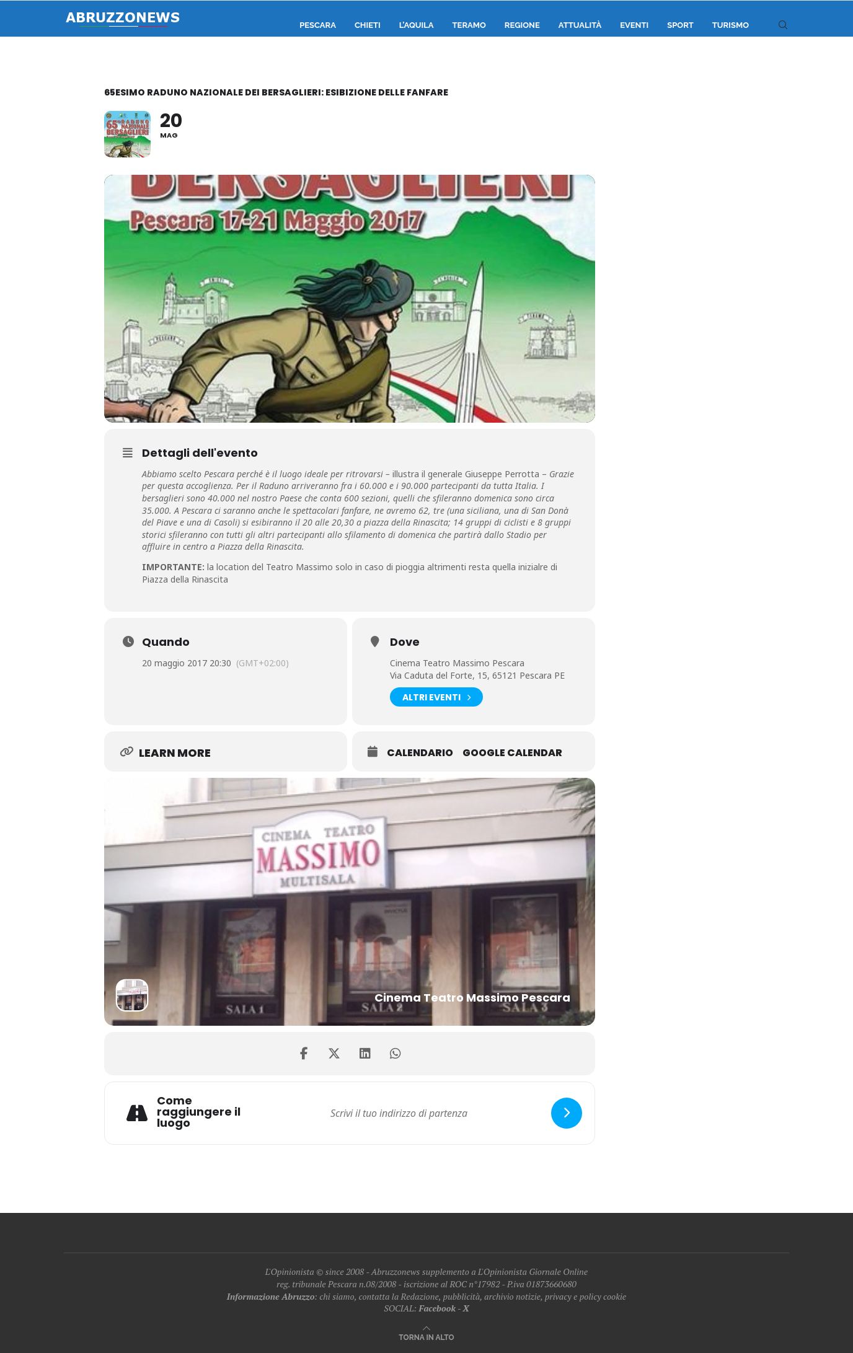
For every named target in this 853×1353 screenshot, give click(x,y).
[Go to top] (426, 1336)
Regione (522, 25)
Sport (680, 25)
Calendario (420, 753)
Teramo (469, 25)
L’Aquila (416, 25)
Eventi (634, 25)
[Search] (783, 25)
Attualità (580, 25)
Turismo (730, 25)
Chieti (368, 25)
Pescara (317, 25)
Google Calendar (512, 753)
